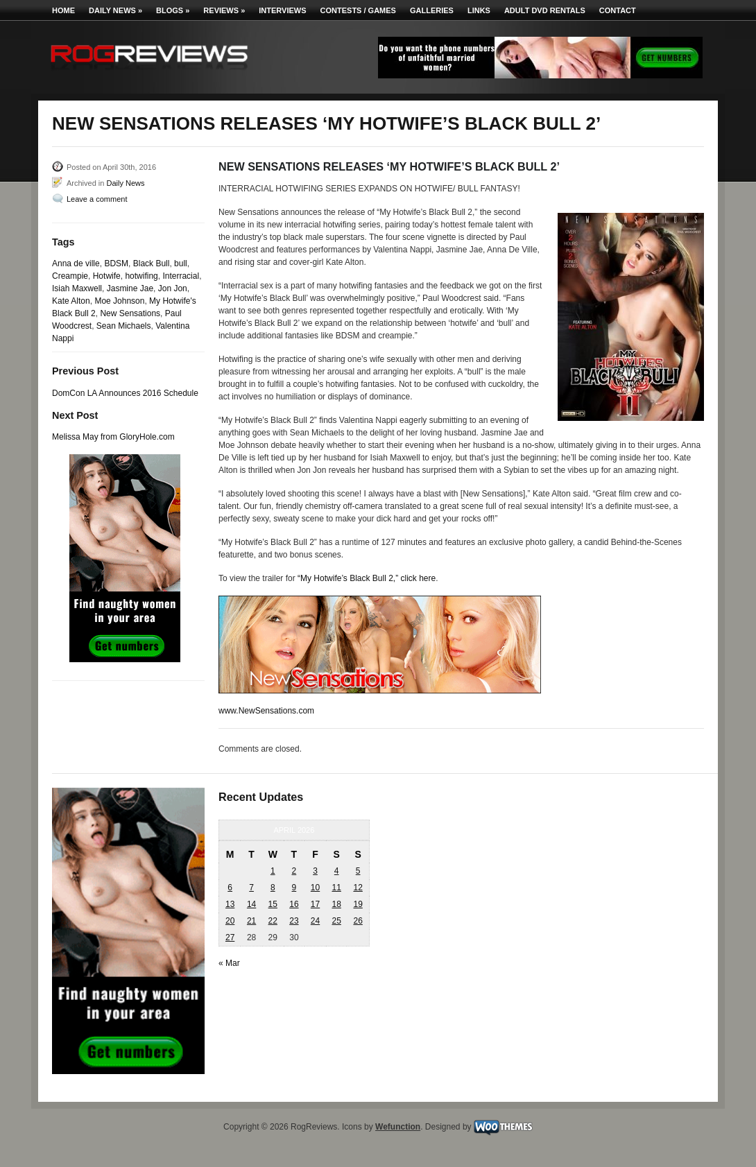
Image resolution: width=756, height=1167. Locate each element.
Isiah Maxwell (77, 288)
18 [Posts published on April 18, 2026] (336, 904)
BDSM (116, 263)
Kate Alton (71, 301)
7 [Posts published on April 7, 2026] (251, 887)
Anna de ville (76, 263)
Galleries (432, 10)
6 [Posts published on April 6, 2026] (229, 887)
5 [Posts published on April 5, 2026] (358, 871)
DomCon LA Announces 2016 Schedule (125, 393)
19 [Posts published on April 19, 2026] (357, 904)
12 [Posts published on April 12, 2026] (357, 887)
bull (180, 263)
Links (478, 10)
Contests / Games (358, 10)
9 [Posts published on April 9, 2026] (294, 887)
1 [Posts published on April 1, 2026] (272, 871)
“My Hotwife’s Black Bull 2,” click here (367, 578)
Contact (617, 10)
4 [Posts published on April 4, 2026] (336, 871)
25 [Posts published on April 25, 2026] (336, 921)
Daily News (115, 10)
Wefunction (397, 1127)
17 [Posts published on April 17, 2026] (315, 904)
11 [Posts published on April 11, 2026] (336, 887)
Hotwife (107, 276)
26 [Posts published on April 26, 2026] (357, 921)
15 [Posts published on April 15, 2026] (272, 904)
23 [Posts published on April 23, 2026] (293, 921)
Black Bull (151, 263)
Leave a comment (97, 199)
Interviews (282, 10)
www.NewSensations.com (266, 711)
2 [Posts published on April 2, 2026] (294, 871)
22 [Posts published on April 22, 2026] (272, 921)
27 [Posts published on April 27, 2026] (229, 937)
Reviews (224, 10)
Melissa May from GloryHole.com (113, 437)
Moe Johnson (119, 301)
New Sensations (130, 313)
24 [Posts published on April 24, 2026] (315, 921)
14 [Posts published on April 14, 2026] (251, 904)
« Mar (229, 963)
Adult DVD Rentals (544, 10)
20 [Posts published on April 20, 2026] (229, 921)
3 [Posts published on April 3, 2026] (315, 871)
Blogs (172, 10)
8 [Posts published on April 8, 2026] (272, 887)
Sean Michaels (123, 326)
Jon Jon (172, 288)
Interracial (180, 276)
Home (63, 10)
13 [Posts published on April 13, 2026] (229, 904)
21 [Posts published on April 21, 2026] (251, 921)
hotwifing (141, 276)
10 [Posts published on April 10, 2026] (315, 887)
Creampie (70, 276)
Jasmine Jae (130, 288)
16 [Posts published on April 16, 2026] (293, 904)
